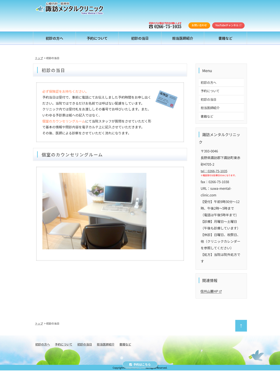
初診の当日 (209, 100)
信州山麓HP (211, 293)
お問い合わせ (198, 25)
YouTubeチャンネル (228, 25)
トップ (39, 58)
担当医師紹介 (210, 108)
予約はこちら (140, 364)
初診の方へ (209, 82)
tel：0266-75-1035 (215, 172)
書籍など (207, 117)
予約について (210, 91)
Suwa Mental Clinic (135, 369)
